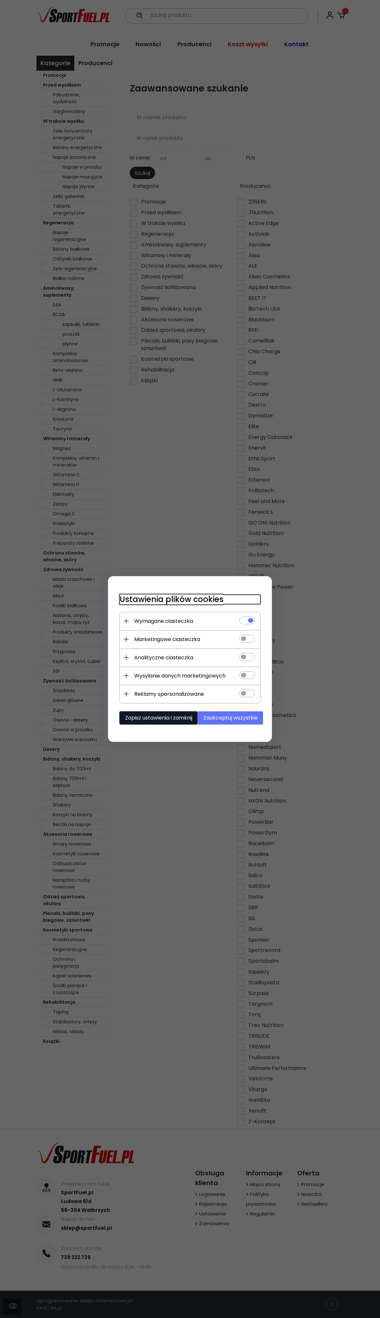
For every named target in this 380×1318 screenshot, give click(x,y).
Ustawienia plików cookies (167, 599)
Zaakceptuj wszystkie (232, 717)
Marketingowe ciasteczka (163, 639)
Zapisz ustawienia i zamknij (154, 717)
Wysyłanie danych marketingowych (175, 675)
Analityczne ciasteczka (159, 657)
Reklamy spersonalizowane (164, 693)
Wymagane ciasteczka (159, 620)
